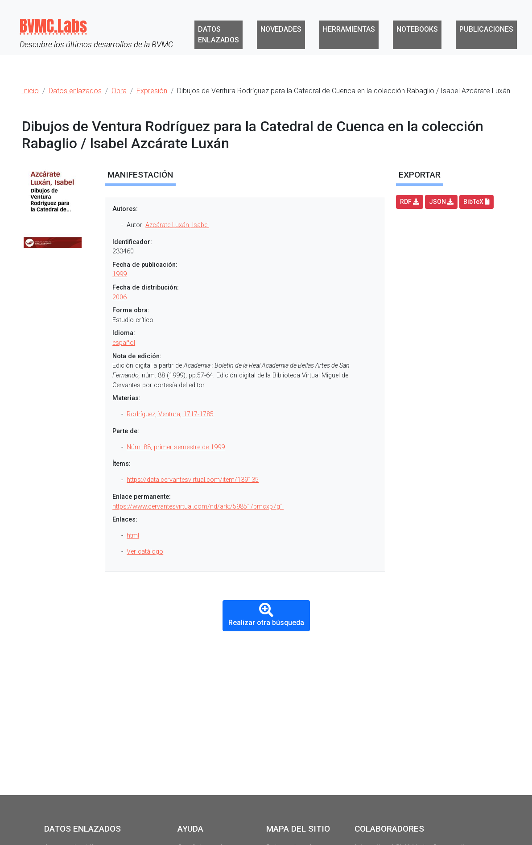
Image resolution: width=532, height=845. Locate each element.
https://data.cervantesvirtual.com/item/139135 (193, 480)
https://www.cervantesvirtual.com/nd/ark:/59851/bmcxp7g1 (198, 506)
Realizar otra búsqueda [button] (266, 615)
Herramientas (349, 29)
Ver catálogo (145, 551)
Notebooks (417, 29)
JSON (441, 201)
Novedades (280, 29)
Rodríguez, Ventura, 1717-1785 (170, 414)
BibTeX (476, 201)
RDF (409, 201)
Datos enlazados (218, 34)
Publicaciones (486, 29)
